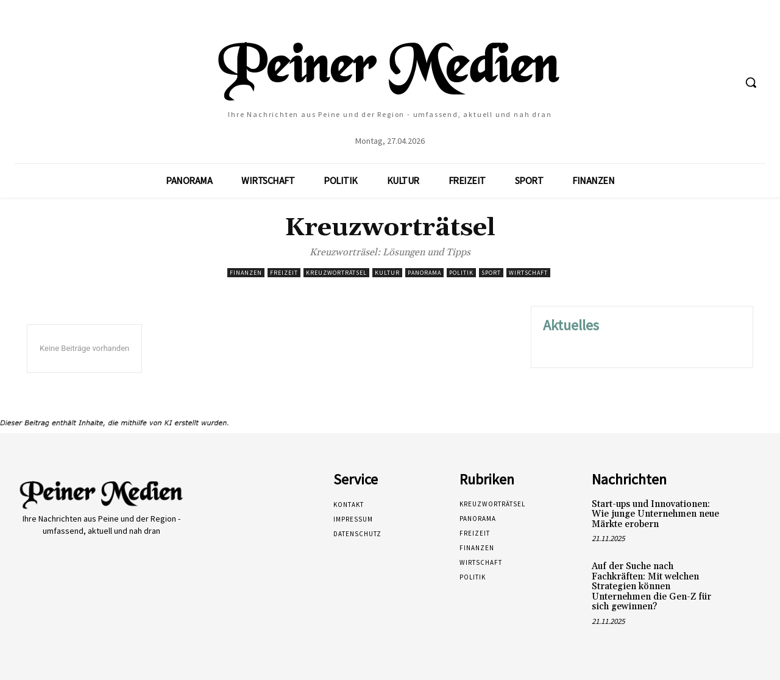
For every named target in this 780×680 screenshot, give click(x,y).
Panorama (424, 272)
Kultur (387, 272)
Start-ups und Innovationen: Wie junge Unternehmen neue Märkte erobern (655, 514)
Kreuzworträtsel (336, 272)
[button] (750, 82)
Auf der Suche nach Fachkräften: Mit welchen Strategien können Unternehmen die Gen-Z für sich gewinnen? (651, 586)
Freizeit (284, 272)
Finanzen (245, 272)
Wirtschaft (528, 272)
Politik (461, 272)
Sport (491, 272)
